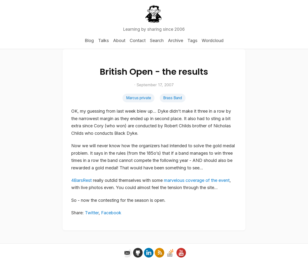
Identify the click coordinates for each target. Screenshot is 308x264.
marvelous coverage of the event (197, 180)
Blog (89, 40)
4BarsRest (81, 180)
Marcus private (138, 98)
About (119, 40)
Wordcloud (213, 40)
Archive (175, 40)
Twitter (92, 212)
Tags (192, 40)
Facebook (111, 212)
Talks (103, 40)
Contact (138, 40)
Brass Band (172, 98)
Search (157, 40)
